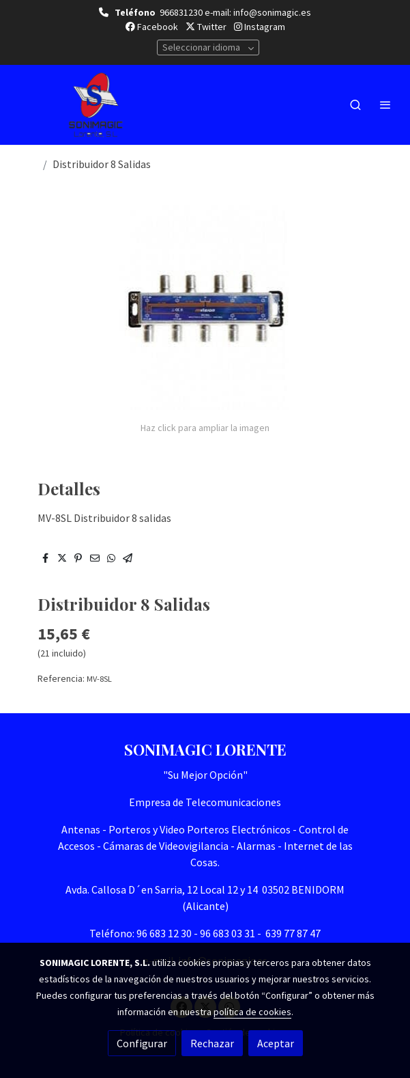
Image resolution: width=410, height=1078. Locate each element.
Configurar (142, 1043)
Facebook (152, 26)
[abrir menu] (385, 104)
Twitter (206, 26)
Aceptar (275, 1043)
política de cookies (252, 1012)
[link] (95, 105)
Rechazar (212, 1043)
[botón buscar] (355, 104)
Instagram (259, 26)
